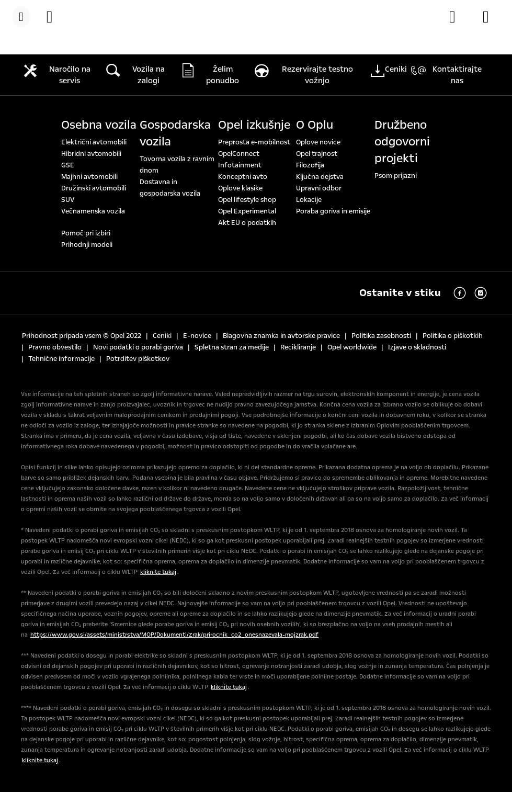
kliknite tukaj (158, 572)
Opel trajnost (316, 154)
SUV (67, 200)
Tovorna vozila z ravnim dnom (177, 164)
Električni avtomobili (94, 142)
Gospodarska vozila (175, 133)
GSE (67, 165)
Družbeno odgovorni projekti (402, 141)
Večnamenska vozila (93, 211)
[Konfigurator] (457, 16)
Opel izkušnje (254, 125)
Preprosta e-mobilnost (254, 142)
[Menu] (21, 16)
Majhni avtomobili (89, 177)
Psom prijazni (395, 175)
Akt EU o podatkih (247, 223)
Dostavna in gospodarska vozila (170, 187)
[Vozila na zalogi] (55, 16)
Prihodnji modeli (86, 245)
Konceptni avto (242, 177)
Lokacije (309, 200)
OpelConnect (238, 154)
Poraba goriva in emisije (333, 211)
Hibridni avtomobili (91, 154)
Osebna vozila (98, 125)
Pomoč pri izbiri (85, 233)
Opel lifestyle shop (247, 200)
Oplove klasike (240, 188)
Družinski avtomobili (93, 188)
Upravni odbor (319, 188)
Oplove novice (318, 142)
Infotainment (239, 165)
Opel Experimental (247, 211)
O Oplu (314, 125)
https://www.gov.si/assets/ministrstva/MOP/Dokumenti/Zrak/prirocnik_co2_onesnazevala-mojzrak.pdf (174, 635)
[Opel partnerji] (491, 16)
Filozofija (310, 165)
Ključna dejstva (320, 177)
